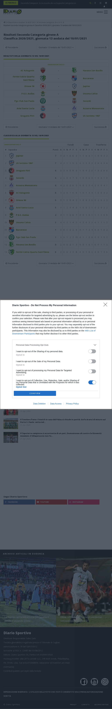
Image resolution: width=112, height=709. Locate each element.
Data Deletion (39, 403)
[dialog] (56, 354)
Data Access (56, 403)
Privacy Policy (72, 403)
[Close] (106, 305)
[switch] (92, 351)
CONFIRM (34, 393)
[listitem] (56, 344)
